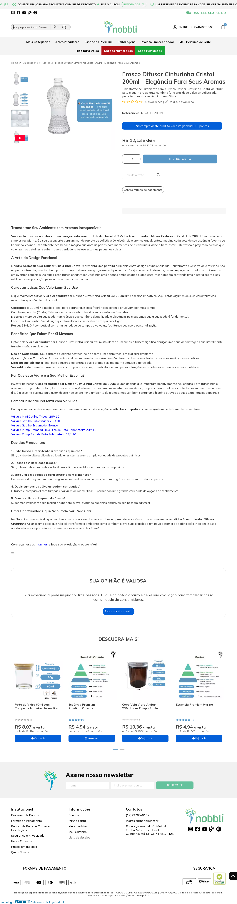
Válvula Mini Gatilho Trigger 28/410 (35, 416)
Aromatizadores (67, 42)
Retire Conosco (21, 841)
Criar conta (76, 815)
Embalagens (127, 42)
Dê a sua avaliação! (179, 102)
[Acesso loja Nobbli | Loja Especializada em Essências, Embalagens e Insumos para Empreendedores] (193, 27)
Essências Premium (99, 42)
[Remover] (124, 159)
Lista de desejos (79, 837)
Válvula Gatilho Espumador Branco (34, 425)
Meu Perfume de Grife (195, 42)
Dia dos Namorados (118, 51)
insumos (42, 544)
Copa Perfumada (150, 51)
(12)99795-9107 (137, 815)
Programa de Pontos (25, 815)
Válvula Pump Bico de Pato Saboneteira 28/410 (43, 434)
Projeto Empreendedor (157, 42)
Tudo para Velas (87, 51)
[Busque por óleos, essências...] (31, 27)
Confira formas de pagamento (143, 190)
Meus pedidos (78, 826)
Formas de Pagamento (26, 821)
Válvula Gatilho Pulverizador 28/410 (35, 421)
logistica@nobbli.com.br (142, 821)
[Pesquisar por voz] (55, 27)
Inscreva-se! (175, 785)
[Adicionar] (141, 159)
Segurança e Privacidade (27, 835)
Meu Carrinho (78, 832)
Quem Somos (20, 852)
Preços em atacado (24, 846)
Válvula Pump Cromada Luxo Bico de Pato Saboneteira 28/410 (53, 430)
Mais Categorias (38, 42)
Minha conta (77, 821)
